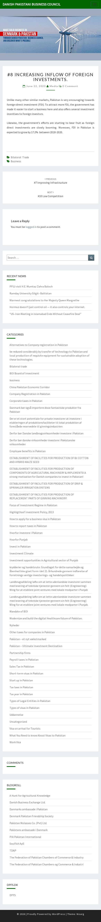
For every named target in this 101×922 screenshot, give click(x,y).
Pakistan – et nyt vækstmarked (27, 639)
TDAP (12, 850)
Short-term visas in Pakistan (26, 673)
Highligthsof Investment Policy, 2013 (31, 512)
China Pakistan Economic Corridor (29, 387)
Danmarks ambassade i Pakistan (28, 809)
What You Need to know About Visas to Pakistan (37, 735)
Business (16, 161)
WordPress (58, 914)
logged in (31, 227)
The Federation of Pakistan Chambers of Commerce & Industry (46, 857)
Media (54, 86)
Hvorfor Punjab (18, 539)
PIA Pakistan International (25, 837)
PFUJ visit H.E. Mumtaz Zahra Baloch (31, 286)
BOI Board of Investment (24, 373)
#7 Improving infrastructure (50, 181)
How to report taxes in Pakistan (28, 526)
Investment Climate (21, 553)
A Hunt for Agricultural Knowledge (29, 795)
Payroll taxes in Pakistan (24, 659)
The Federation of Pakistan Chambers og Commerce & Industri (46, 864)
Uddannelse (16, 714)
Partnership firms (20, 653)
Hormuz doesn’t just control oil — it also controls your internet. (47, 307)
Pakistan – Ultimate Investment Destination (35, 646)
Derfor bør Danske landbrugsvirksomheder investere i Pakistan (46, 433)
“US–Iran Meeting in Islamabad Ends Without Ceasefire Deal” (45, 314)
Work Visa (15, 742)
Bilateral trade (20, 157)
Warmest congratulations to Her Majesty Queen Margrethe (44, 300)
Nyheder (14, 625)
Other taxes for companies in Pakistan (32, 632)
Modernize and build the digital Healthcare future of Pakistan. (45, 618)
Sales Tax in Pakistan (21, 666)
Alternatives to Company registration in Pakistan (38, 345)
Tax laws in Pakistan (21, 687)
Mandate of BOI (18, 611)
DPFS (12, 895)
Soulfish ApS (16, 843)
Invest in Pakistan (20, 546)
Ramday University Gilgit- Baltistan (30, 293)
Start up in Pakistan (21, 680)
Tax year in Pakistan (21, 694)
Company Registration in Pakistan (29, 394)
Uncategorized (18, 721)
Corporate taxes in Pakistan (25, 401)
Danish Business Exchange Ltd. (27, 802)
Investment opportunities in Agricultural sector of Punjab (43, 560)
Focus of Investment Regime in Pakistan (33, 505)
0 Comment (70, 86)
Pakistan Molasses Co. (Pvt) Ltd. (28, 823)
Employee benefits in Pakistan (27, 451)
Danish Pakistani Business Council (31, 4)
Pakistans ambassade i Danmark (28, 830)
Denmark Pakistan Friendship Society (31, 816)
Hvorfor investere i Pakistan (25, 533)
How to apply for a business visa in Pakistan (35, 519)
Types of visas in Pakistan (24, 708)
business (14, 380)
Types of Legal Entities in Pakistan (29, 701)
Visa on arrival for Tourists (24, 728)
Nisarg (80, 914)
